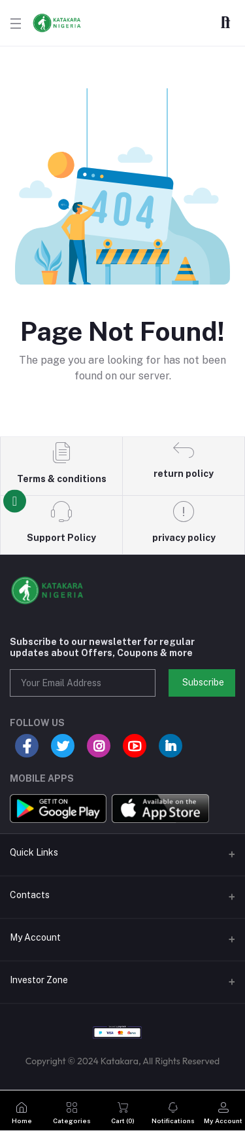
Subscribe (203, 682)
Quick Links (34, 852)
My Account (35, 937)
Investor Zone (39, 980)
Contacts (30, 895)
